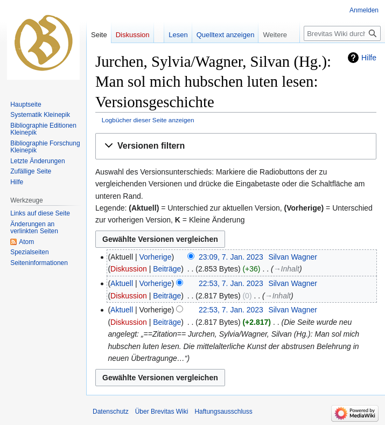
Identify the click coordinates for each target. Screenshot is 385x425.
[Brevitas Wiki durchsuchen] (342, 33)
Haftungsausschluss (223, 411)
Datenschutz (111, 411)
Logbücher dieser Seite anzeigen (148, 119)
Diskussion (128, 268)
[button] (235, 146)
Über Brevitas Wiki (161, 411)
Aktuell (121, 283)
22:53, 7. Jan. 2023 (231, 283)
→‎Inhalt (286, 268)
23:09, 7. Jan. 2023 (231, 257)
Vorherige (155, 257)
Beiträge (167, 268)
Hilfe (368, 57)
